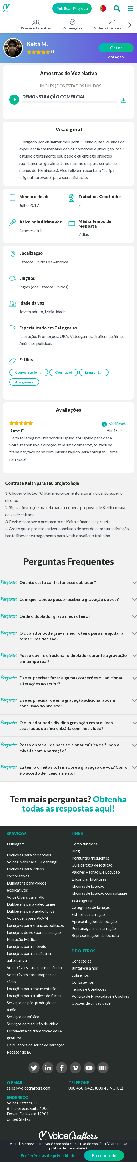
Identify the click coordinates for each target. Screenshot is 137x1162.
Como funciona (85, 844)
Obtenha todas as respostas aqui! (74, 803)
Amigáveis (24, 382)
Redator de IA (19, 1052)
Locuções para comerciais (29, 854)
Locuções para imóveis (26, 946)
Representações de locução (95, 935)
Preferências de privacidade (48, 1155)
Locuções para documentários (32, 988)
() (53, 51)
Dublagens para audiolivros (30, 911)
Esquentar (94, 372)
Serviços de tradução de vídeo (32, 1023)
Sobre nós (80, 975)
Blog (76, 851)
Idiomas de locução (88, 886)
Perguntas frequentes (91, 858)
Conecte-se (82, 961)
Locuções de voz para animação (34, 932)
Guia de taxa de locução (92, 865)
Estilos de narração (88, 914)
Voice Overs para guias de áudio (34, 967)
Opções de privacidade (91, 1003)
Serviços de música (23, 1016)
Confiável (63, 372)
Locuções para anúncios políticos (35, 925)
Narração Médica (22, 939)
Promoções (72, 24)
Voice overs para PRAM (27, 918)
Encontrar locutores (89, 879)
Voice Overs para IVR (25, 897)
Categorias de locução (91, 907)
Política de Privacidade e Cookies (100, 996)
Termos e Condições (89, 989)
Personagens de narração (94, 928)
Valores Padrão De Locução (96, 872)
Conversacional (28, 372)
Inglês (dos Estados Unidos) (71, 85)
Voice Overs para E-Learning (32, 862)
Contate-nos (83, 982)
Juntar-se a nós (85, 968)
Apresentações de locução (94, 921)
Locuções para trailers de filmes (34, 995)
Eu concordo (104, 1155)
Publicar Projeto (72, 8)
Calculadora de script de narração (36, 1045)
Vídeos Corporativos (112, 24)
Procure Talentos (36, 24)
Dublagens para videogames (31, 904)
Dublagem (15, 844)
